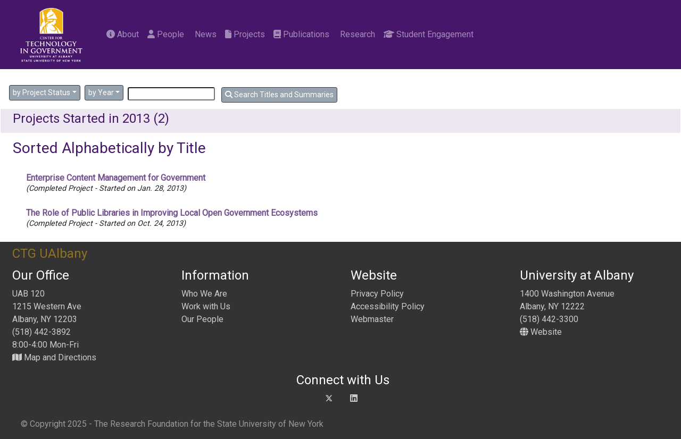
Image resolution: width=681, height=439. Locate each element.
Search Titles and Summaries (279, 94)
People (165, 34)
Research (356, 34)
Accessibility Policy (388, 306)
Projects (245, 34)
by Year (101, 92)
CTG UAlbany (49, 253)
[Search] (171, 93)
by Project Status (41, 92)
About (122, 34)
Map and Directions (54, 357)
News (205, 34)
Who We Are (204, 294)
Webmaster (372, 319)
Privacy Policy (377, 294)
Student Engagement (429, 34)
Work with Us (205, 306)
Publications (301, 34)
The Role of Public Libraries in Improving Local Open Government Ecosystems (172, 213)
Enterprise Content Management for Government (115, 178)
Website (541, 332)
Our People (202, 319)
